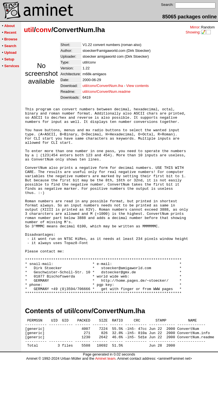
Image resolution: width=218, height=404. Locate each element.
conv (43, 29)
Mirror (195, 27)
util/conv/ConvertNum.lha (103, 86)
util (29, 29)
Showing (193, 32)
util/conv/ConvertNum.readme (106, 91)
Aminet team (105, 402)
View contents (137, 86)
